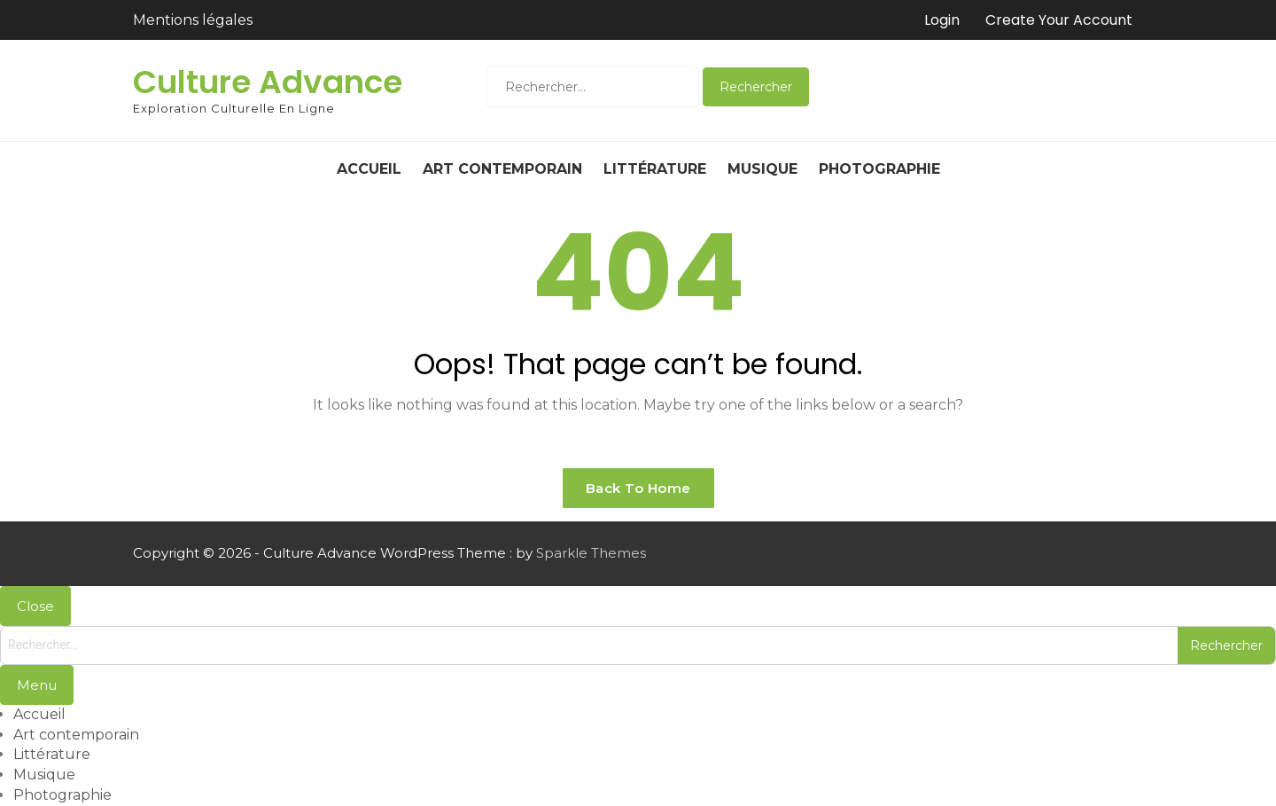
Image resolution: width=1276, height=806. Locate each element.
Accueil (369, 168)
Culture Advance (267, 82)
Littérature (654, 168)
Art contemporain (502, 168)
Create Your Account (1058, 20)
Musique (762, 168)
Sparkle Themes (591, 552)
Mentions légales (193, 20)
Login (942, 20)
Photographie (879, 168)
